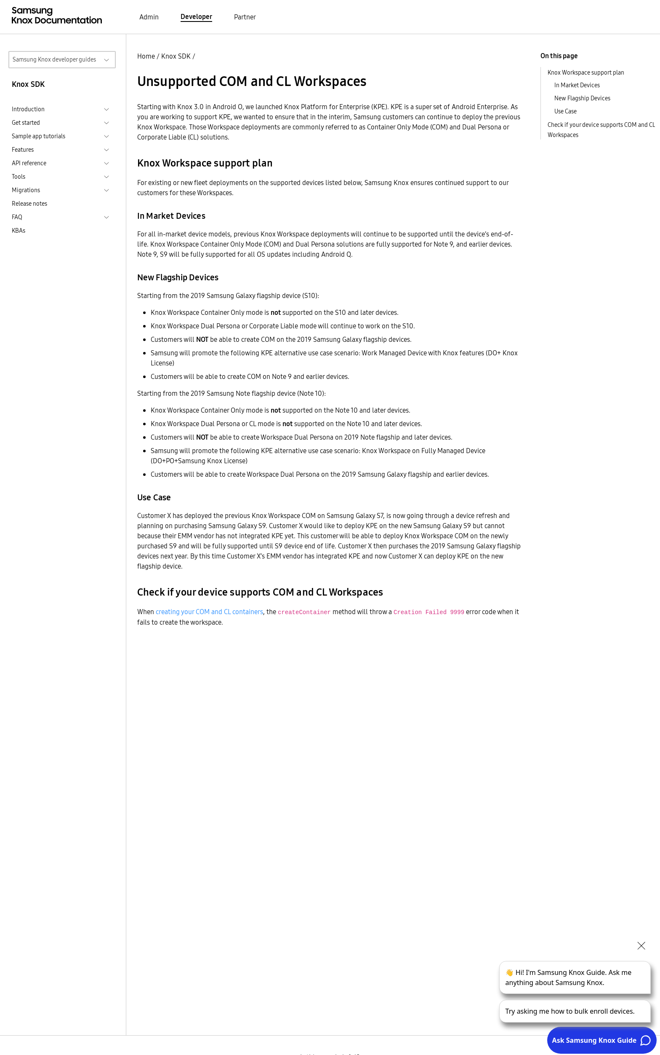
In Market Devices (577, 85)
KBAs (18, 230)
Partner (245, 16)
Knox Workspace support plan (586, 72)
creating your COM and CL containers (209, 611)
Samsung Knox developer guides (54, 59)
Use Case (565, 111)
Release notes (29, 203)
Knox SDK (176, 56)
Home (146, 56)
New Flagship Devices (582, 98)
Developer (196, 16)
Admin (149, 16)
